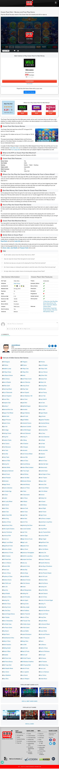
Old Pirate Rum (7, 559)
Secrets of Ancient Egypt (46, 600)
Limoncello (42, 525)
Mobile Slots (31, 739)
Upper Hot (42, 637)
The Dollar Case (7, 624)
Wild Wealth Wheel (8, 668)
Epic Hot (5, 426)
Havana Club (42, 484)
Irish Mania (24, 501)
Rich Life (5, 586)
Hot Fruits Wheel (43, 487)
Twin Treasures (25, 637)
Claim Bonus (29, 81)
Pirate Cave (6, 569)
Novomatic (19, 741)
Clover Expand (25, 392)
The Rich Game (25, 627)
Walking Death (7, 648)
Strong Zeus (42, 617)
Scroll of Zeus (43, 596)
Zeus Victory (42, 675)
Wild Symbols (46, 311)
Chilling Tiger (24, 389)
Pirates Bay (24, 569)
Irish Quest (42, 501)
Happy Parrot (6, 484)
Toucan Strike (43, 631)
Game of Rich (6, 460)
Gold (47, 304)
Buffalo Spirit (6, 385)
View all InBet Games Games (29, 701)
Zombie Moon (43, 678)
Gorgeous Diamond (8, 470)
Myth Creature (6, 556)
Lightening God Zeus (26, 525)
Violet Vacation (7, 644)
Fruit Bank (42, 440)
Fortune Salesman (44, 436)
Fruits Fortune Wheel (26, 453)
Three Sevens (43, 627)
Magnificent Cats (44, 542)
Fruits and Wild (43, 450)
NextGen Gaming (21, 739)
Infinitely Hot (42, 498)
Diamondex (24, 409)
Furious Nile (24, 457)
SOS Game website (48, 348)
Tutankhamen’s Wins (8, 637)
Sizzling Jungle (25, 607)
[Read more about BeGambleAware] (15, 758)
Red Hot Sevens (25, 583)
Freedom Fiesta (7, 440)
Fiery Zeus (42, 433)
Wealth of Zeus (43, 648)
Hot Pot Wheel (43, 491)
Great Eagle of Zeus (44, 474)
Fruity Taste (6, 457)
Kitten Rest (24, 518)
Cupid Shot (24, 402)
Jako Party (6, 508)
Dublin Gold (6, 416)
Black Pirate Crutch (26, 378)
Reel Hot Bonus (43, 583)
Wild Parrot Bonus (8, 661)
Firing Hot (5, 436)
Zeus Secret (24, 675)
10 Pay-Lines (46, 301)
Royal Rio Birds (43, 590)
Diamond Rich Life (8, 409)
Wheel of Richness (44, 651)
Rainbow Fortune (25, 579)
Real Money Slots (32, 741)
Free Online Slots (32, 737)
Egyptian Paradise (44, 419)
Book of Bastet (7, 382)
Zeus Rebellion (7, 675)
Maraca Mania (43, 545)
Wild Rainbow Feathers (27, 661)
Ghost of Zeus (43, 460)
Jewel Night (42, 508)
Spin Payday (6, 617)
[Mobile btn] (55, 2)
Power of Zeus (7, 573)
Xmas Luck (42, 668)
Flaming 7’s (24, 436)
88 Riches (5, 365)
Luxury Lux (6, 539)
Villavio (41, 641)
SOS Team (41, 737)
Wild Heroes (42, 658)
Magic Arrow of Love (26, 539)
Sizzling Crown (7, 607)
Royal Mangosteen (26, 590)
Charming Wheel (7, 389)
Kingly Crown (43, 515)
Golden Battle (6, 467)
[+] (29, 328)
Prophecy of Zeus (7, 576)
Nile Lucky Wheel (44, 556)
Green (50, 304)
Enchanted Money (44, 423)
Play (22, 113)
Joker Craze (24, 511)
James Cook (24, 508)
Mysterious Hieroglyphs (27, 552)
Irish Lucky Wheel (7, 501)
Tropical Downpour (26, 634)
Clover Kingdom (7, 395)
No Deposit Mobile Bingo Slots (31, 748)
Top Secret (6, 631)
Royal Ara (5, 590)
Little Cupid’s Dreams (8, 528)
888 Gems (24, 365)
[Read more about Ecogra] (30, 759)
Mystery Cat (42, 552)
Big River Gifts (43, 375)
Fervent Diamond (25, 433)
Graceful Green (43, 470)
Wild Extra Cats (7, 658)
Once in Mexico (7, 562)
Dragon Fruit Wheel (8, 412)
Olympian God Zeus (26, 559)
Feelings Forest (7, 433)
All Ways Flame (7, 372)
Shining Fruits (25, 603)
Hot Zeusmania (25, 494)
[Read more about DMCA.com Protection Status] (44, 759)
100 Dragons (6, 361)
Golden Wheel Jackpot (27, 467)
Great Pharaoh (7, 477)
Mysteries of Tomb (8, 552)
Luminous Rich (7, 535)
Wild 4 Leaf (24, 654)
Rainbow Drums (7, 579)
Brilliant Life (42, 382)
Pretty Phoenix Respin (45, 573)
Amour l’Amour (43, 372)
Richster (23, 586)
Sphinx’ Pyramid (25, 614)
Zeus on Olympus (44, 671)
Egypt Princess (7, 419)
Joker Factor (42, 511)
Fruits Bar (5, 453)
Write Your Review (29, 92)
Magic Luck (24, 542)
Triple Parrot (6, 634)
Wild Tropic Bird (7, 665)
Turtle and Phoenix (44, 634)
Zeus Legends (25, 671)
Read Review (29, 83)
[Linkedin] (55, 346)
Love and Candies (26, 528)
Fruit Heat (42, 443)
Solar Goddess (25, 610)
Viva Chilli (23, 644)
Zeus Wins (5, 678)
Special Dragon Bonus (9, 614)
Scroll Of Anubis (25, 596)
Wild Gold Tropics (26, 658)
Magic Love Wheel (8, 542)
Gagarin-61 (42, 457)
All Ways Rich (24, 372)
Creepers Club (6, 402)
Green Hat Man (25, 477)
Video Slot (54, 310)
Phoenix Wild (6, 566)
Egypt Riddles (25, 419)
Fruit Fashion (24, 443)
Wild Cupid (42, 654)
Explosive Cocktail (26, 426)
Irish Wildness (43, 504)
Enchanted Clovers (26, 423)
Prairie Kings (24, 573)
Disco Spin (42, 409)
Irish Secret (6, 504)
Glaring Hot (6, 464)
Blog (40, 739)
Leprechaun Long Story (45, 522)
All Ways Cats (25, 368)
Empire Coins (6, 423)
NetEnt (18, 737)
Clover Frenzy (43, 392)
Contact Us (41, 735)
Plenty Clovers (43, 569)
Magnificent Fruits (8, 545)
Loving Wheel (43, 528)
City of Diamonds (7, 392)
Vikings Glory (24, 641)
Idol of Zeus (24, 498)
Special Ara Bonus (44, 610)
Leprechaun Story (7, 525)
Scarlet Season (43, 593)
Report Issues (42, 745)
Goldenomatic (43, 467)
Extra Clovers (43, 426)
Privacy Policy (42, 750)
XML (42, 743)
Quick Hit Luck (43, 576)
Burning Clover (25, 385)
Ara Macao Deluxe (8, 375)
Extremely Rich (43, 430)
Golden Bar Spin (43, 464)
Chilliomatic (42, 389)
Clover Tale (42, 395)
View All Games (29, 723)
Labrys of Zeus (7, 522)
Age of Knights (43, 365)
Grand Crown (6, 474)
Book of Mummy (25, 382)
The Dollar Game (25, 624)
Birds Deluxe (6, 378)
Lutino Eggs (24, 535)
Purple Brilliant (25, 576)
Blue (56, 301)
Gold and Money (25, 464)
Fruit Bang (24, 440)
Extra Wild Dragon (26, 430)
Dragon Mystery (25, 412)
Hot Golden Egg (7, 491)
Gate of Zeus (24, 460)
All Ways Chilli (43, 368)
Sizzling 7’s (42, 603)
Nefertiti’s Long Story (27, 556)
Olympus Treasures (44, 559)
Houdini (5, 498)
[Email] (50, 346)
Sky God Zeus (6, 610)
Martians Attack (7, 549)
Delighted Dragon (26, 406)
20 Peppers (24, 361)
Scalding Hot (24, 593)
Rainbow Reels (43, 579)
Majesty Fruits (25, 545)
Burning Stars (43, 385)
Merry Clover (24, 549)
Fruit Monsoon (7, 447)
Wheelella (5, 654)
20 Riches (42, 361)
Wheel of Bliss (7, 651)
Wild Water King (43, 665)
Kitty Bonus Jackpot (44, 518)
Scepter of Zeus (7, 596)
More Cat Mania (43, 549)
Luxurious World (43, 535)
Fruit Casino (6, 443)
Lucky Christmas (7, 532)
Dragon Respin (43, 412)
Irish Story (24, 504)
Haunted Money (25, 484)
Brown (51, 303)
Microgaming (20, 735)
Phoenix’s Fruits (25, 566)
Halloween (6, 481)
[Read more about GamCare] (5, 758)
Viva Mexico (42, 644)
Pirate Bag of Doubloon (45, 566)
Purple (52, 308)
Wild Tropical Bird (26, 665)
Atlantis (23, 375)
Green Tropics (43, 477)
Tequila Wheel (43, 620)
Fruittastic (42, 453)
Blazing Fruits (43, 378)
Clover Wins (6, 399)
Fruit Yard (5, 450)
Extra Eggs (6, 430)
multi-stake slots (13, 148)
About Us (41, 733)
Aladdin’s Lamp (7, 368)
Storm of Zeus (25, 617)
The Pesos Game (7, 627)
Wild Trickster (43, 661)
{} (27, 328)
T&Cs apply (30, 77)
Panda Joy (24, 562)
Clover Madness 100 (26, 395)
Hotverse (41, 494)
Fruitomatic (24, 450)
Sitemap (41, 741)
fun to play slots (15, 149)
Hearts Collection (7, 487)
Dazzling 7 (5, 406)
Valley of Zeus (6, 641)
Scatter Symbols (47, 310)
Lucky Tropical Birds (44, 532)
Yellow (52, 311)
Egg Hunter (42, 416)
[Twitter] (53, 346)
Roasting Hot (43, 586)
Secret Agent (24, 600)
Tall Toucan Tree (25, 620)
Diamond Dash (43, 406)
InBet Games (17, 283)
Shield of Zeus (7, 603)
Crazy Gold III (43, 399)
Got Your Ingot (25, 470)
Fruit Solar (42, 447)
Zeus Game (6, 671)
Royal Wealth (6, 593)
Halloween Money (26, 481)
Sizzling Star (42, 607)
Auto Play (52, 301)
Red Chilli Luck (7, 583)
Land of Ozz (24, 522)
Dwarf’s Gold (24, 416)
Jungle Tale (24, 515)
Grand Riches (24, 474)
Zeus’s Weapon (25, 678)
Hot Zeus (5, 494)
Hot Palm (23, 491)
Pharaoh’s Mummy (44, 562)
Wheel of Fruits (25, 651)
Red (55, 308)
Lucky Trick (24, 532)
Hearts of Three (25, 487)
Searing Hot (6, 600)
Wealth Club (24, 648)
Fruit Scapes (24, 447)
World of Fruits (25, 668)
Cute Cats (42, 402)
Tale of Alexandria (8, 620)
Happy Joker (42, 481)
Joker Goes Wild (7, 515)
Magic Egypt (42, 539)
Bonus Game (46, 303)
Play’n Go (19, 743)
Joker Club (6, 511)
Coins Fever (24, 399)
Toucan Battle (25, 631)
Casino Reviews (31, 735)
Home (29, 733)
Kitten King (6, 518)
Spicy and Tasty (43, 614)
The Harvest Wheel (44, 624)
